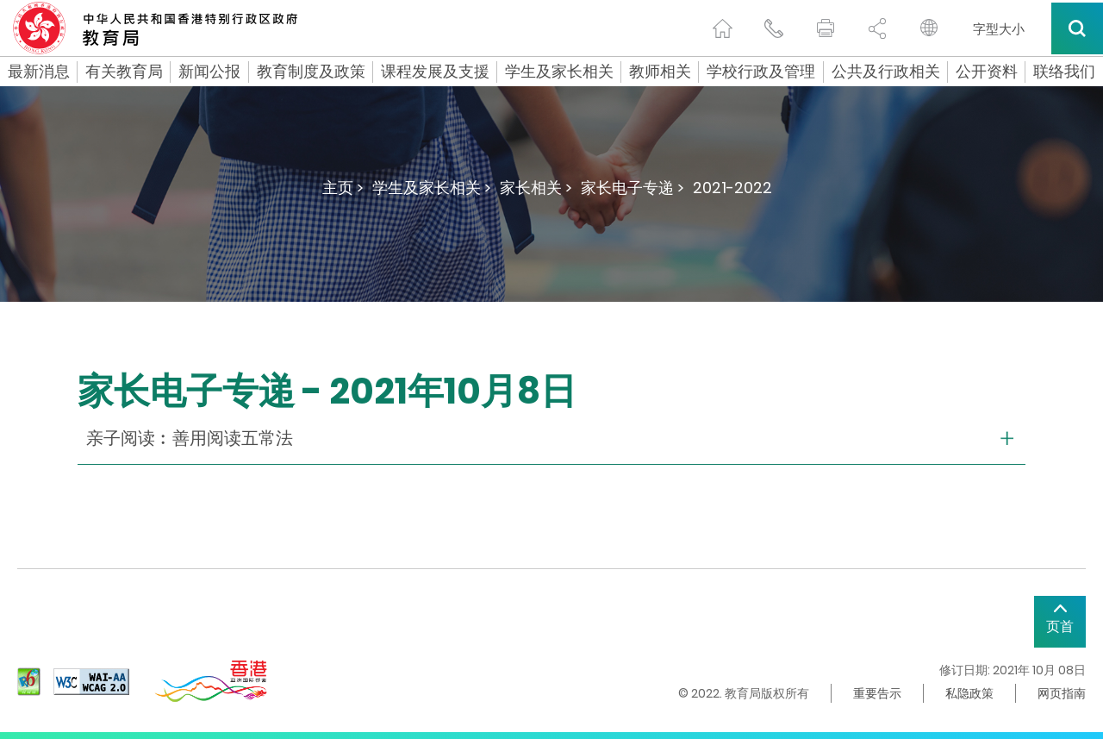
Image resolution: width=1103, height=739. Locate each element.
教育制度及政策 (311, 71)
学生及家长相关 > (431, 187)
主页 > (343, 187)
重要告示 (877, 693)
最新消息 (39, 71)
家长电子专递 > (632, 187)
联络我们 (1064, 71)
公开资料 (987, 71)
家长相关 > (536, 187)
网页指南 (1062, 693)
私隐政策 (969, 693)
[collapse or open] (551, 438)
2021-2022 (732, 187)
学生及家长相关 (559, 71)
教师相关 (660, 71)
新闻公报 (209, 71)
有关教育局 (124, 71)
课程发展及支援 (435, 71)
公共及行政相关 (886, 71)
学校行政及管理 (761, 71)
